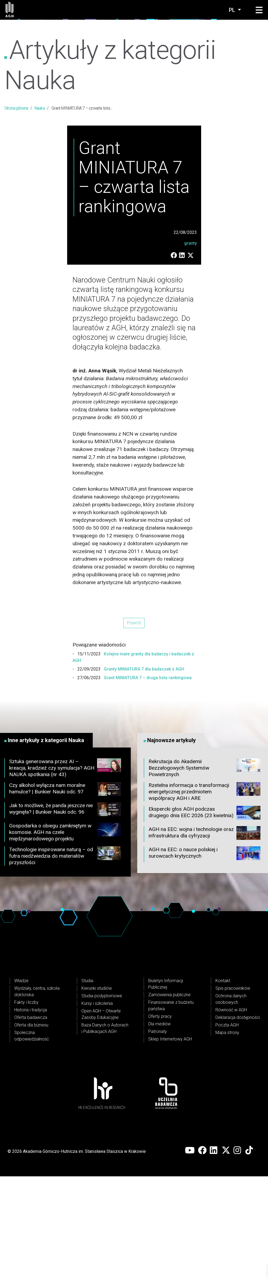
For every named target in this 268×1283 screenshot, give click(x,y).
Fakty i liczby (26, 1109)
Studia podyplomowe (101, 1102)
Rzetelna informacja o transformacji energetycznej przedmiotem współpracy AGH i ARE (204, 898)
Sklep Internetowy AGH (170, 1145)
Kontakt (222, 1087)
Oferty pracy (160, 1123)
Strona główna (16, 108)
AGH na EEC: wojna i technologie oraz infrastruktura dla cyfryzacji (204, 941)
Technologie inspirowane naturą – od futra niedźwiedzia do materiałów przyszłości (65, 962)
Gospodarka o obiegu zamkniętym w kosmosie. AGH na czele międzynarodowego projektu (65, 939)
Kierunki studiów (96, 1094)
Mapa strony (227, 1139)
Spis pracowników (232, 1094)
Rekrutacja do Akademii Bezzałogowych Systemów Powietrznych (204, 874)
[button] (259, 10)
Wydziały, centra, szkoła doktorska (37, 1098)
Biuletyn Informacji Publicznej (165, 1090)
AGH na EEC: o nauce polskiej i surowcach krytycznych (204, 961)
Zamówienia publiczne (169, 1101)
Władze (21, 1087)
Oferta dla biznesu (31, 1131)
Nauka (39, 108)
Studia (87, 1087)
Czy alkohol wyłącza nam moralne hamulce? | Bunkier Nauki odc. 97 (65, 897)
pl (232, 10)
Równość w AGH (231, 1116)
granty (190, 349)
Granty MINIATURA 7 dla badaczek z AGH (143, 776)
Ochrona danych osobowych (230, 1106)
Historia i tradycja (30, 1116)
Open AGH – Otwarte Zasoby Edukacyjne (101, 1121)
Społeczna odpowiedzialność (31, 1142)
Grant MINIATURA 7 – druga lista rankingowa (147, 784)
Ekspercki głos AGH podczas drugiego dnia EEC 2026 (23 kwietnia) (204, 920)
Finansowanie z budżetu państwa (171, 1112)
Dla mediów (159, 1130)
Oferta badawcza (30, 1124)
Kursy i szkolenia (97, 1110)
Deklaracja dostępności (237, 1124)
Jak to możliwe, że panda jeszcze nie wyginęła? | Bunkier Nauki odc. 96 (65, 917)
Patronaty (157, 1138)
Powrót (134, 729)
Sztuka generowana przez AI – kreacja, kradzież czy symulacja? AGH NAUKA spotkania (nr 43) (65, 874)
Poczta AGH (227, 1131)
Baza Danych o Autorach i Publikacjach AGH (104, 1135)
